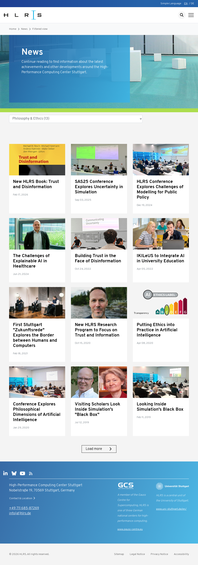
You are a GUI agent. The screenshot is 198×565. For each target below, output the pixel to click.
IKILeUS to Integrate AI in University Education (160, 258)
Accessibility (181, 554)
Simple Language (170, 3)
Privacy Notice (159, 554)
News (24, 29)
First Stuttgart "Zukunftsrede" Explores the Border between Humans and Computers (35, 335)
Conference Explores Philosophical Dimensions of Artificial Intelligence (36, 412)
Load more (99, 449)
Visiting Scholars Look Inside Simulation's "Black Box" (97, 409)
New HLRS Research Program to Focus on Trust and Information (97, 330)
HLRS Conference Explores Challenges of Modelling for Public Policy (160, 190)
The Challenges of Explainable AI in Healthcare (31, 261)
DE (192, 3)
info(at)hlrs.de (20, 513)
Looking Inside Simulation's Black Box (160, 407)
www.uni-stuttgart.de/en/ (171, 509)
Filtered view (40, 29)
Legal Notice (137, 554)
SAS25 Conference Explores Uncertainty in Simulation (99, 187)
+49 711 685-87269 (24, 508)
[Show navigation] (191, 15)
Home (12, 29)
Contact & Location (22, 498)
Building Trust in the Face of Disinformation (98, 258)
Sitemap (119, 554)
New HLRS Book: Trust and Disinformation (36, 184)
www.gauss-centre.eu (130, 529)
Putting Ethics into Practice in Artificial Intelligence (157, 330)
